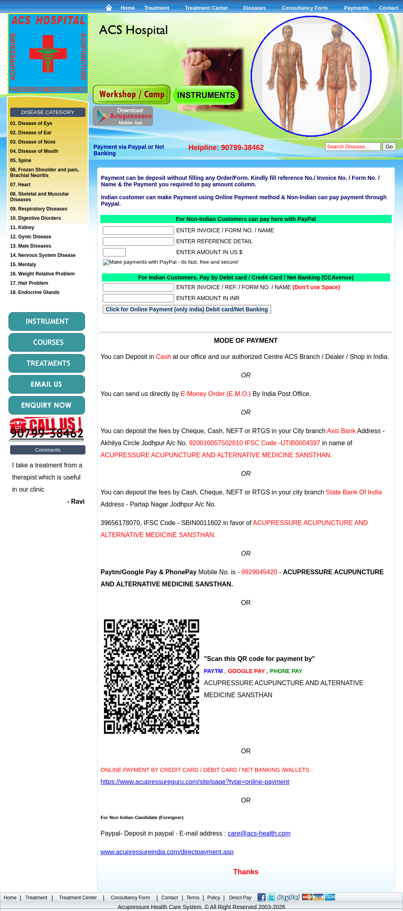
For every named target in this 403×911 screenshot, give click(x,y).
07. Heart (20, 185)
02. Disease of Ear (31, 133)
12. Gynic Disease (30, 237)
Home (127, 8)
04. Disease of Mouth (34, 151)
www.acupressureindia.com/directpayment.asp (167, 851)
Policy (213, 898)
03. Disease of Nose (33, 142)
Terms (192, 898)
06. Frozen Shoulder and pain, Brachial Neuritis (44, 172)
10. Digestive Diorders (35, 218)
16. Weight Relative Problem (42, 274)
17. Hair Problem (29, 283)
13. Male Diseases (30, 246)
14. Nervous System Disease (43, 255)
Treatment (156, 8)
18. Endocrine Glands (35, 292)
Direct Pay (240, 898)
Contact (388, 8)
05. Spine (20, 160)
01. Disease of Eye (31, 123)
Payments (356, 8)
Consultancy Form (305, 8)
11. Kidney (22, 227)
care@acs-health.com (259, 833)
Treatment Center (206, 8)
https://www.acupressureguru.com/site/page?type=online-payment (195, 781)
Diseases (254, 8)
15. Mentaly (23, 264)
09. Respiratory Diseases (38, 209)
